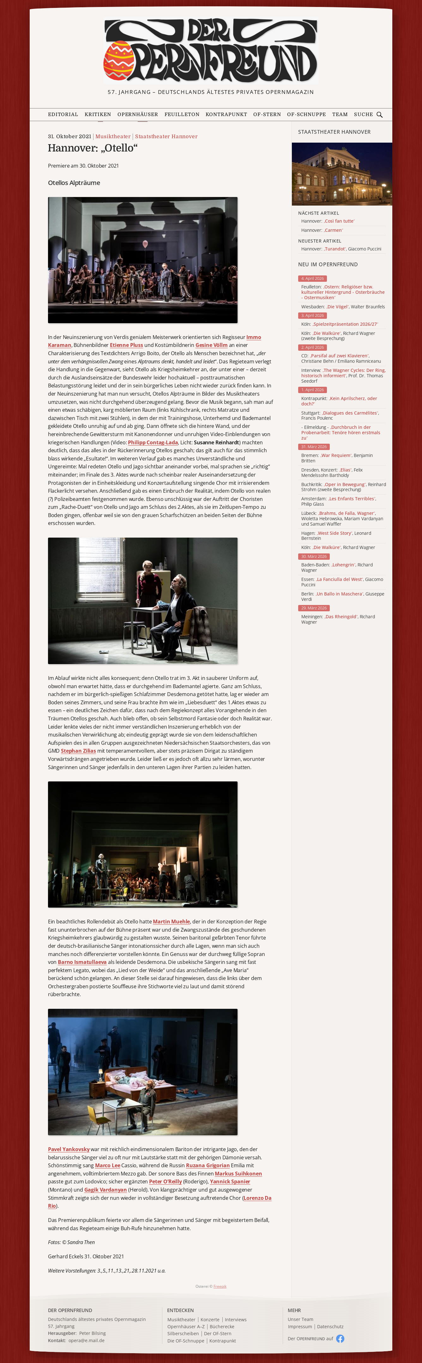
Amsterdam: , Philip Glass (338, 501)
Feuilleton (182, 114)
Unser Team (300, 1319)
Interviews (236, 1320)
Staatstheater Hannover (166, 136)
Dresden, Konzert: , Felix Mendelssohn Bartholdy (332, 472)
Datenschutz (330, 1326)
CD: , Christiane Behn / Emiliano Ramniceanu (341, 358)
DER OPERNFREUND (70, 1310)
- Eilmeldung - (340, 433)
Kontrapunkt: (339, 401)
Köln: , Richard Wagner (338, 547)
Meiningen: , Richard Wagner (338, 619)
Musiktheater (113, 136)
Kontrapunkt (226, 114)
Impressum (300, 1326)
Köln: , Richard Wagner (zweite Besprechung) (338, 336)
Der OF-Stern (218, 1333)
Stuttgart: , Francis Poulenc (340, 415)
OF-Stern (267, 114)
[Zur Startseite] (210, 50)
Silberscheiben (183, 1333)
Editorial (63, 114)
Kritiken (98, 114)
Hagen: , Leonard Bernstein (336, 536)
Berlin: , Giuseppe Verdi (342, 596)
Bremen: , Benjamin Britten (337, 458)
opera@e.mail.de (87, 1340)
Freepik (220, 1286)
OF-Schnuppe (306, 114)
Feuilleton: (343, 292)
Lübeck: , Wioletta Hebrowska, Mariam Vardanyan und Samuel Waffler (342, 519)
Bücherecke (222, 1326)
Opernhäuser (138, 114)
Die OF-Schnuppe (185, 1341)
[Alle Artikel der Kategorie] (342, 174)
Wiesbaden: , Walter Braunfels (343, 307)
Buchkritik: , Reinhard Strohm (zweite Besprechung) (343, 487)
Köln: (339, 324)
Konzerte (210, 1320)
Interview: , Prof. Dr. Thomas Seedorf (343, 376)
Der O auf (310, 1338)
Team (340, 114)
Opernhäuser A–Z (186, 1326)
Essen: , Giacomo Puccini (342, 582)
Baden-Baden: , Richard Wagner (337, 567)
